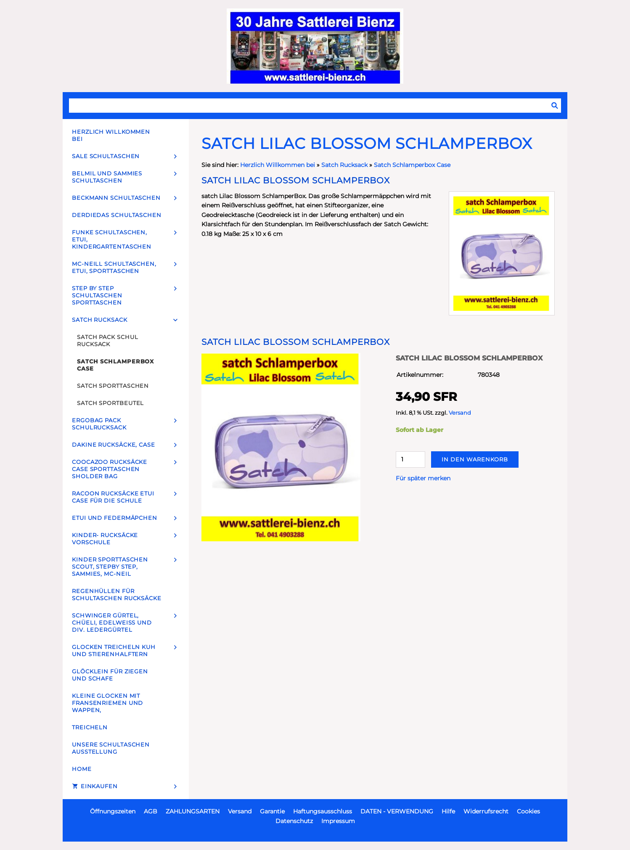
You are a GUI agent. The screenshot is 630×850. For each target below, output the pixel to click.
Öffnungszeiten (112, 811)
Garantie (272, 811)
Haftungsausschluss (322, 811)
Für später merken (423, 478)
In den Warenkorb (475, 459)
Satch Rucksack (344, 165)
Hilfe (448, 811)
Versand (460, 413)
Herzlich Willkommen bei (278, 165)
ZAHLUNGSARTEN (193, 811)
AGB (150, 811)
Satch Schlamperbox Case (412, 165)
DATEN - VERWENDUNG (396, 811)
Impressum (338, 821)
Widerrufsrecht (485, 811)
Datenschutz (294, 821)
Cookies (528, 811)
